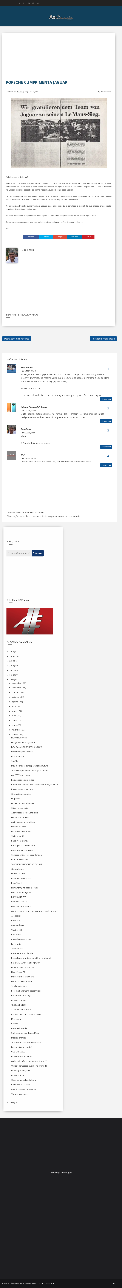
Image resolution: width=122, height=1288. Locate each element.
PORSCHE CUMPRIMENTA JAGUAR (26, 962)
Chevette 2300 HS (19, 901)
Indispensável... (18, 756)
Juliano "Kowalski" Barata (34, 407)
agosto (15, 701)
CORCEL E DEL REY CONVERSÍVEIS (26, 1014)
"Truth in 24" (17, 930)
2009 (11, 679)
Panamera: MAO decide (22, 953)
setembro (16, 697)
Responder (106, 399)
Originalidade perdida (21, 794)
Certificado (16, 934)
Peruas (14, 1023)
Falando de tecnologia (21, 995)
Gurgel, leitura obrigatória (23, 742)
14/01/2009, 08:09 (28, 458)
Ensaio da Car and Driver (22, 803)
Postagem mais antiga (103, 338)
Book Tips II (16, 920)
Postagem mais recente (16, 338)
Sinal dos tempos (19, 986)
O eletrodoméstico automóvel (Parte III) (29, 1065)
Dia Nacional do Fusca (21, 831)
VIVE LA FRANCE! (18, 1051)
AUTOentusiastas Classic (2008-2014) (38, 1283)
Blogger (68, 1172)
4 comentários (106, 92)
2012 (11, 665)
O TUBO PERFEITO (19, 873)
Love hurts (16, 944)
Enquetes (15, 798)
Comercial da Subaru (20, 1084)
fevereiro (16, 729)
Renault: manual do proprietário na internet (31, 958)
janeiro (15, 734)
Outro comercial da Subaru (23, 1080)
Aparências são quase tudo (24, 1089)
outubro (16, 692)
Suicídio (14, 761)
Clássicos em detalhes (21, 1056)
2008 (11, 1102)
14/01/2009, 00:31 (28, 432)
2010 (11, 675)
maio (14, 715)
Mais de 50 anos (18, 826)
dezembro (17, 683)
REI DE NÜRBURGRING (21, 878)
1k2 (22, 454)
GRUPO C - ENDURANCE (21, 981)
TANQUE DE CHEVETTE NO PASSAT (26, 864)
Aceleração (16, 915)
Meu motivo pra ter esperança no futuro (29, 765)
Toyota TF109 (17, 948)
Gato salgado (17, 869)
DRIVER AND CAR (18, 897)
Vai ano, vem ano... (19, 1094)
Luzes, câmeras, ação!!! (21, 1047)
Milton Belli (26, 367)
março (15, 725)
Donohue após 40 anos (22, 751)
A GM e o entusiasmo (21, 1009)
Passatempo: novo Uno (22, 789)
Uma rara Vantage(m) (21, 892)
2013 (11, 661)
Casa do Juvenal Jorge (21, 939)
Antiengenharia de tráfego (23, 822)
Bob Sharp (20, 92)
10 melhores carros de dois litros (26, 1042)
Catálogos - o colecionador (23, 845)
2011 (11, 670)
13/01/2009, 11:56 (28, 410)
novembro (17, 687)
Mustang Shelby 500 (20, 1070)
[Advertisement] (58, 59)
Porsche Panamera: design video (26, 990)
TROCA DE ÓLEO (18, 1005)
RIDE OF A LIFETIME (19, 859)
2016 (11, 651)
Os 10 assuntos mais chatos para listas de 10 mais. (34, 911)
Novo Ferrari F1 (18, 972)
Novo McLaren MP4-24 (21, 906)
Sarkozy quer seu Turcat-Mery (25, 1033)
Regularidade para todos (22, 780)
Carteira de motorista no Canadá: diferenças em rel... (35, 784)
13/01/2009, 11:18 (28, 371)
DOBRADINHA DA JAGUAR (22, 967)
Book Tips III (16, 883)
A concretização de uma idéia (24, 812)
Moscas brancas (18, 1000)
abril (14, 720)
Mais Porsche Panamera (22, 976)
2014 (11, 656)
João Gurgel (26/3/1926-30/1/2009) (26, 747)
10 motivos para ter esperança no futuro (29, 770)
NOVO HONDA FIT (19, 737)
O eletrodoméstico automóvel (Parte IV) (29, 1061)
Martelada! (16, 1019)
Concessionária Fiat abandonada (26, 855)
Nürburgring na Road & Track (24, 887)
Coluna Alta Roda (19, 1028)
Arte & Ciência (17, 925)
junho (15, 711)
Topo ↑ (114, 1283)
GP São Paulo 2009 (19, 817)
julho (14, 706)
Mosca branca (17, 1075)
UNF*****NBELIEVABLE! (21, 775)
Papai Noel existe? (19, 840)
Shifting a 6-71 (17, 836)
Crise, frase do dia (19, 808)
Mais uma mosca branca (22, 850)
